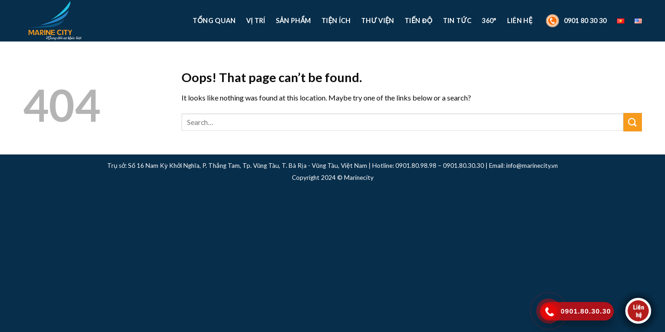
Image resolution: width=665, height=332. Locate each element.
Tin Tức (457, 20)
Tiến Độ (418, 20)
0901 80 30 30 (575, 21)
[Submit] (632, 122)
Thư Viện (377, 20)
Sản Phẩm (293, 20)
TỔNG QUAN (214, 20)
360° (489, 20)
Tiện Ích (336, 20)
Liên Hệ (519, 20)
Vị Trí (256, 20)
